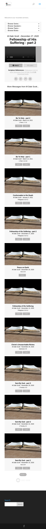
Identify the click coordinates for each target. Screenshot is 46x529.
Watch (16, 65)
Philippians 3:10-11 (31, 70)
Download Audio (23, 74)
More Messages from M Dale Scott (21, 72)
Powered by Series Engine (23, 480)
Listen (31, 65)
